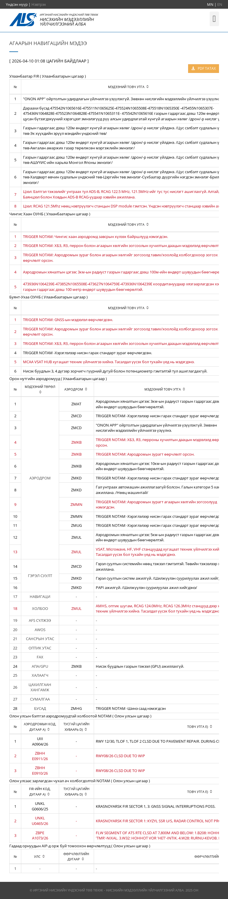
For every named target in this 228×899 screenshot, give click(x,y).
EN (219, 4)
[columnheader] (40, 389)
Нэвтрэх (38, 4)
